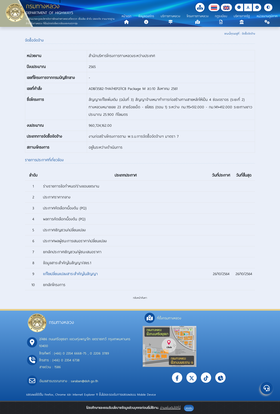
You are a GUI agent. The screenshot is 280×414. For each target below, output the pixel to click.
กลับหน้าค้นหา (140, 297)
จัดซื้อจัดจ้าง (248, 33)
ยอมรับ (189, 408)
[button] (214, 7)
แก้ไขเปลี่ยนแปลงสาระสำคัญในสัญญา (70, 273)
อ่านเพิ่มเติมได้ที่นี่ (170, 407)
